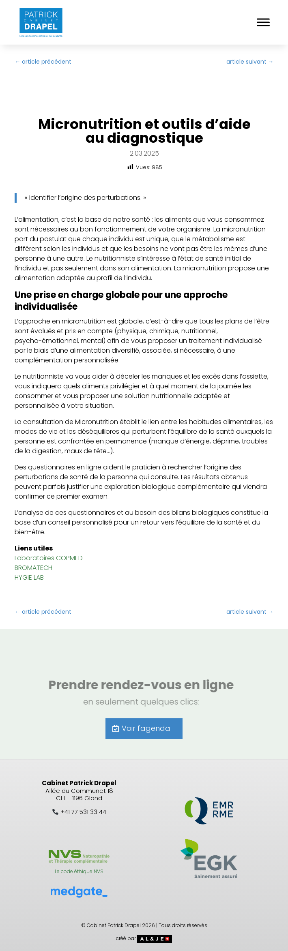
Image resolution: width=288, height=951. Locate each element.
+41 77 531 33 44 (83, 811)
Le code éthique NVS (79, 871)
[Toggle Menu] (263, 22)
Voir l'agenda (146, 728)
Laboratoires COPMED (49, 558)
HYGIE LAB (29, 577)
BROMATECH (33, 567)
